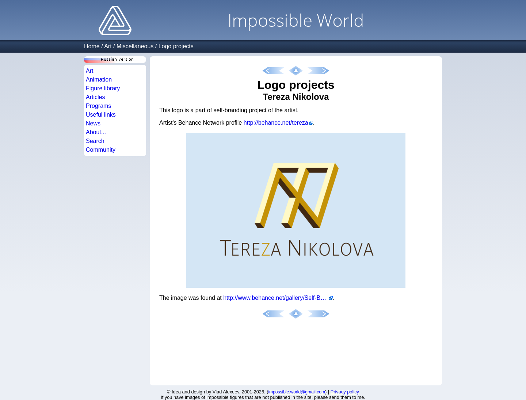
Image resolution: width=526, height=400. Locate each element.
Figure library (103, 88)
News (93, 123)
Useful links (101, 115)
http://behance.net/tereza (276, 123)
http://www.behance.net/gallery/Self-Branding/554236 (278, 298)
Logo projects (176, 46)
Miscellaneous (135, 46)
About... (96, 132)
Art (107, 46)
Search (95, 141)
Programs (98, 106)
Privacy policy (345, 392)
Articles (95, 97)
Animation (99, 79)
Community (100, 150)
